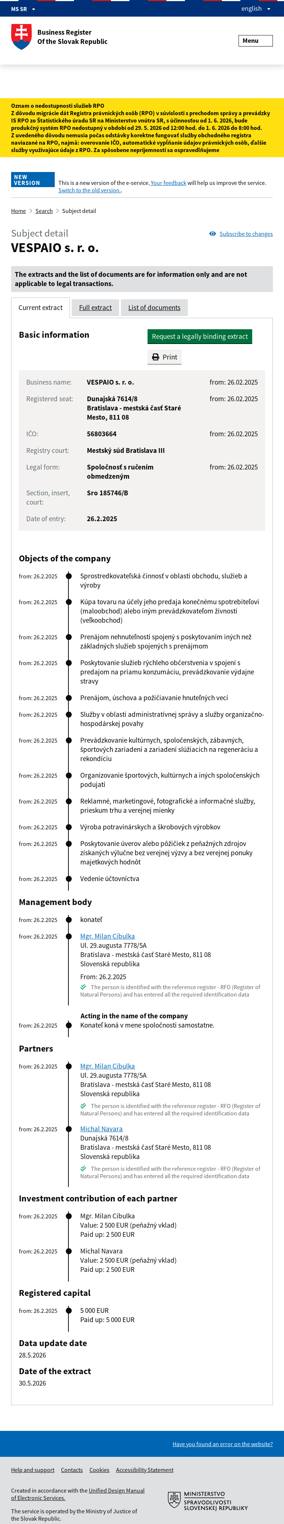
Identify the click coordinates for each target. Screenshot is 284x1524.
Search (44, 210)
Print (164, 356)
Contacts (72, 1469)
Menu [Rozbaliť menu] (256, 40)
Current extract (40, 307)
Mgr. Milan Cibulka (107, 936)
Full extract (95, 307)
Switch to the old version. (89, 190)
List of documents (154, 307)
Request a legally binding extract (200, 336)
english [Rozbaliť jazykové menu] (256, 8)
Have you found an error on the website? (223, 1444)
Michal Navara (101, 1128)
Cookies (99, 1469)
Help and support (32, 1469)
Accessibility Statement (144, 1469)
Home (18, 210)
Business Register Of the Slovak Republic (59, 37)
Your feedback (168, 182)
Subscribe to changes (241, 233)
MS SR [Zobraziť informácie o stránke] (23, 9)
